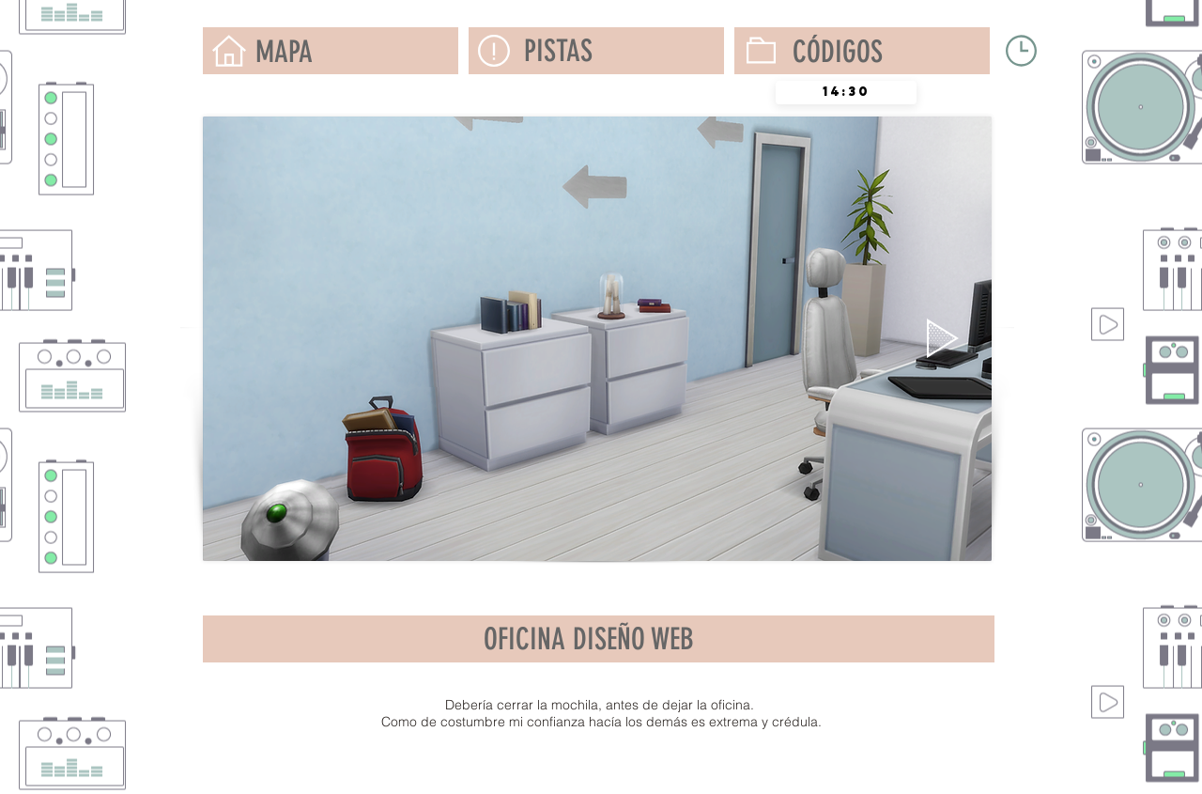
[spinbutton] (846, 92)
